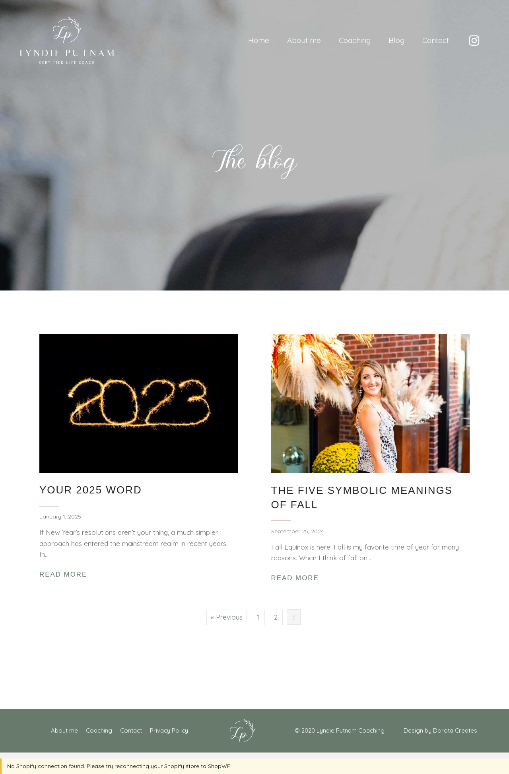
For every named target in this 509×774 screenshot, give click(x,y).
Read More (65, 574)
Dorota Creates (455, 730)
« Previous (227, 617)
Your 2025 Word (90, 490)
